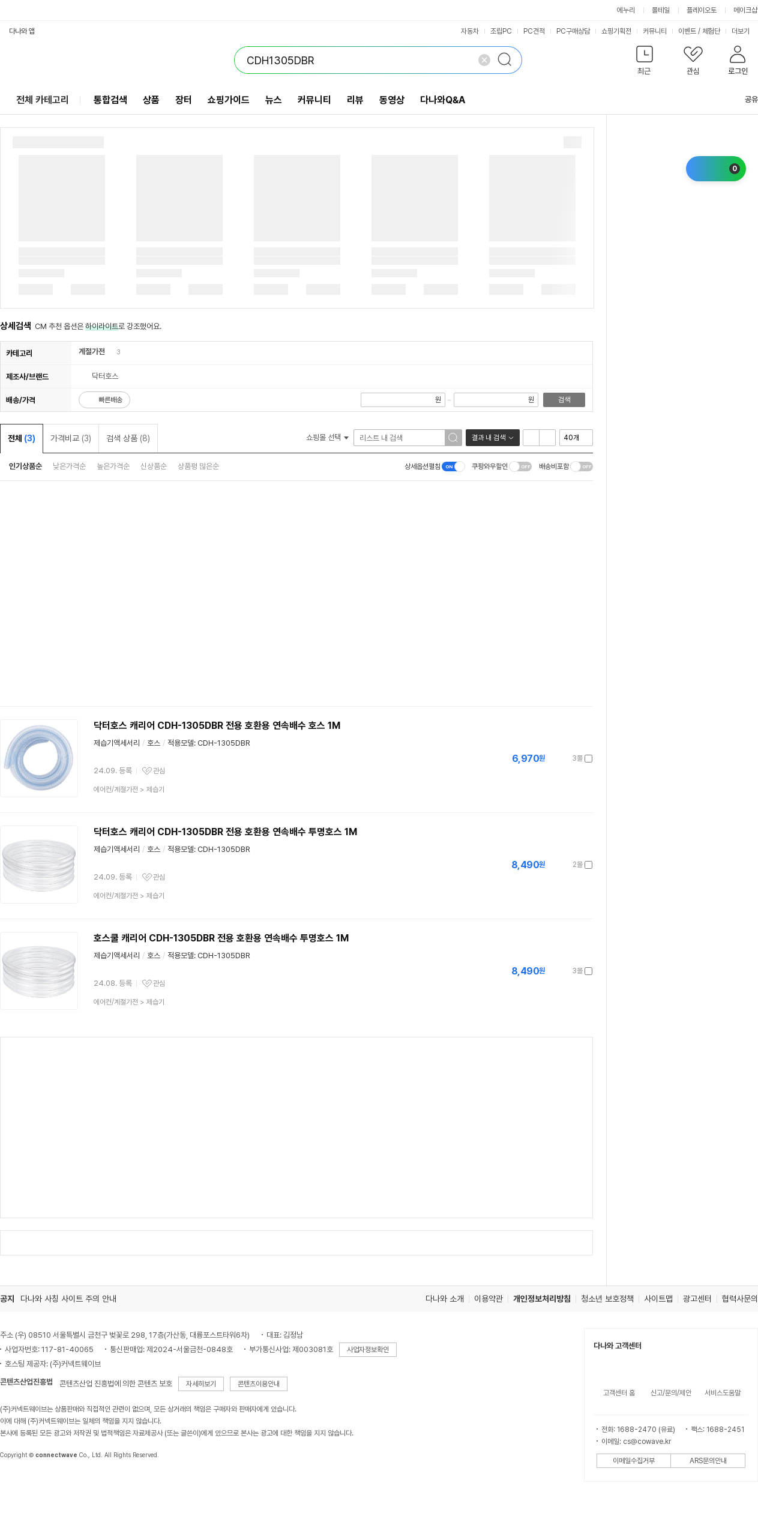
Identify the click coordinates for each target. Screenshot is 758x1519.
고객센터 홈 (619, 1393)
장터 (183, 100)
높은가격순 (113, 466)
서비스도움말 (723, 1393)
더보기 (744, 31)
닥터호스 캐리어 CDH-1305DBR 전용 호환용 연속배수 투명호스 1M (225, 832)
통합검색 (110, 100)
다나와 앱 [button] (22, 31)
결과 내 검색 (488, 437)
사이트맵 (658, 1298)
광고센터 (697, 1298)
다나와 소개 (445, 1298)
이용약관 (488, 1298)
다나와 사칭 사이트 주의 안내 (68, 1298)
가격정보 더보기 (551, 759)
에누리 (626, 10)
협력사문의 (740, 1298)
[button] (644, 63)
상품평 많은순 (198, 466)
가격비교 (70, 438)
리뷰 (355, 100)
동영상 (392, 100)
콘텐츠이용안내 (259, 1384)
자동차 (470, 31)
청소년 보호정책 (607, 1298)
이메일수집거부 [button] (634, 1461)
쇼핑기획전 (616, 31)
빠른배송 (110, 400)
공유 (744, 99)
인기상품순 (25, 466)
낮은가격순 (69, 466)
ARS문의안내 (708, 1461)
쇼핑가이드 (229, 100)
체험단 (711, 31)
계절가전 (92, 351)
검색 (564, 400)
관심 (159, 771)
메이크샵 (745, 10)
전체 (21, 438)
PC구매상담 (573, 31)
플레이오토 (702, 10)
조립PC (501, 31)
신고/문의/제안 (671, 1393)
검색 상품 (128, 438)
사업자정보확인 (368, 1349)
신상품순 (153, 466)
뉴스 (273, 100)
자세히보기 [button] (201, 1384)
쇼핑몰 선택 (327, 437)
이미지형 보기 (547, 437)
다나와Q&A (442, 100)
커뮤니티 (655, 31)
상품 (151, 100)
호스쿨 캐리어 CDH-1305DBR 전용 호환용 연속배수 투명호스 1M (221, 938)
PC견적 (534, 31)
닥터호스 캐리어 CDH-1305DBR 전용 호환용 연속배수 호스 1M (217, 725)
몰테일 (661, 10)
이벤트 (687, 31)
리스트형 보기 (531, 437)
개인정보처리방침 (542, 1298)
